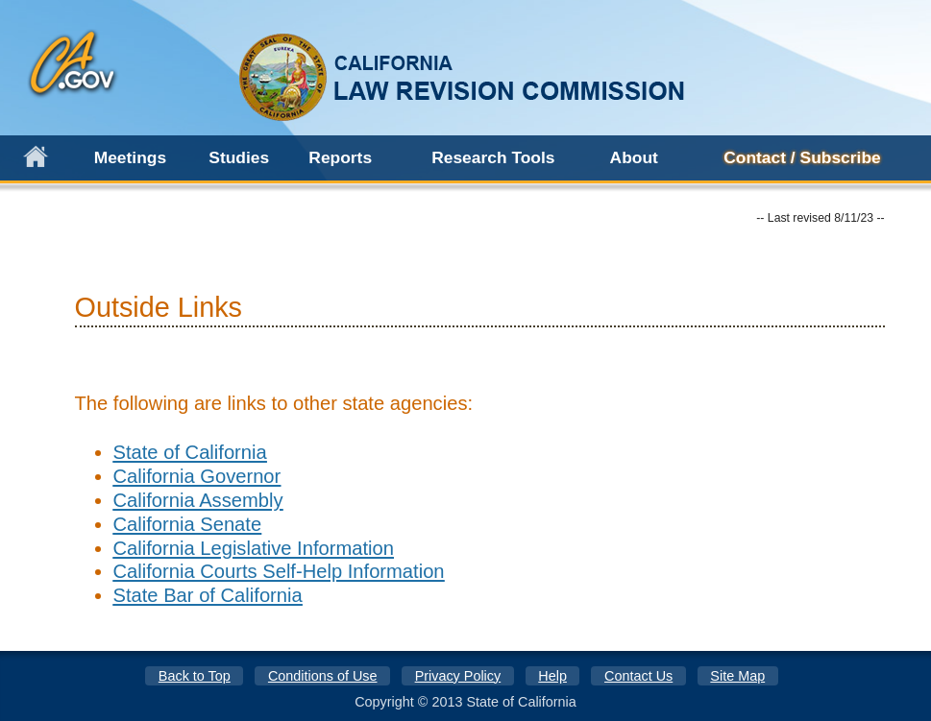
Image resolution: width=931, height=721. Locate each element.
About (634, 157)
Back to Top (195, 676)
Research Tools (492, 157)
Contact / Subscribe (801, 157)
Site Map (737, 676)
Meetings (130, 157)
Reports (340, 157)
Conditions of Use (323, 676)
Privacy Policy (458, 676)
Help (552, 676)
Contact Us (638, 676)
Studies (238, 157)
